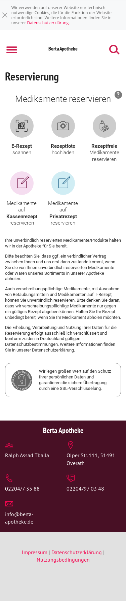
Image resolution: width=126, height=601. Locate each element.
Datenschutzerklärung (48, 23)
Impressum (35, 552)
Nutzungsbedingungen (63, 559)
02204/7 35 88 (22, 488)
